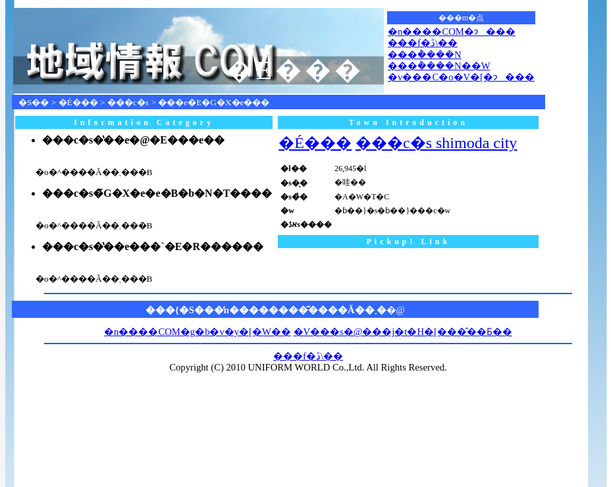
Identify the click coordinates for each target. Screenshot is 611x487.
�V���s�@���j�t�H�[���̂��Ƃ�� (403, 331)
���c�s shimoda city (436, 142)
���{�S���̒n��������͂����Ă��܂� (266, 310)
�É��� (78, 102)
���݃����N (425, 54)
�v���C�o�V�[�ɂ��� (461, 77)
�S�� (33, 102)
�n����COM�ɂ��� (452, 31)
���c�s (128, 102)
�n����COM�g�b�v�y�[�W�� (197, 331)
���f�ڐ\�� (423, 43)
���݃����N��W (439, 66)
